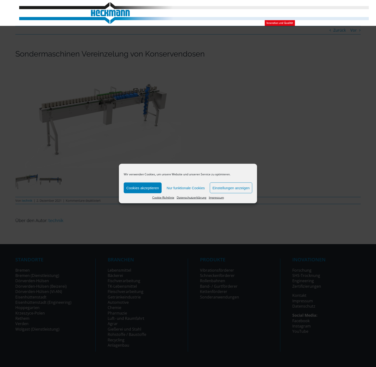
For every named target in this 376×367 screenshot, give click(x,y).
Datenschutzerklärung (191, 198)
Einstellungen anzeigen (231, 188)
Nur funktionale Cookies (186, 188)
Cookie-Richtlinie (163, 198)
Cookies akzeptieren (142, 188)
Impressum (216, 198)
